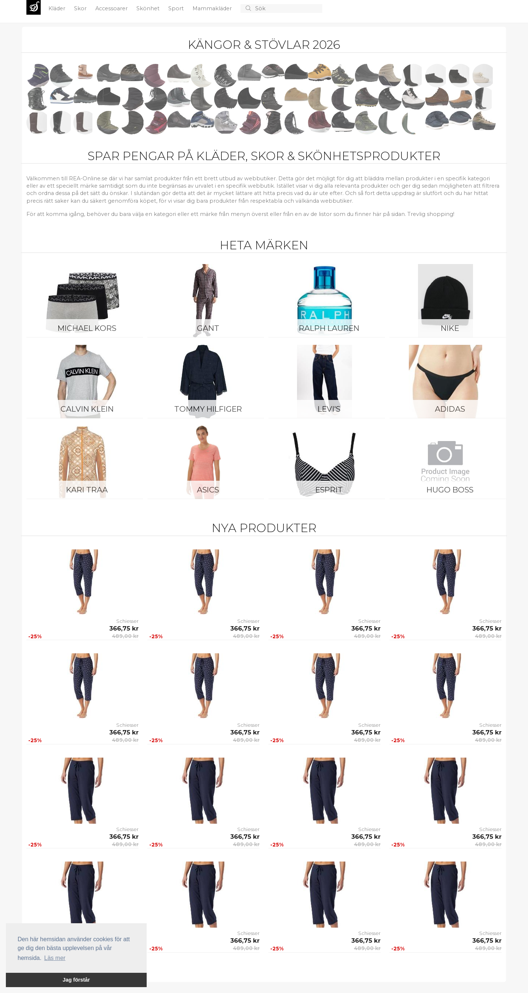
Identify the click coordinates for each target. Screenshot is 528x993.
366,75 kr (124, 628)
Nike (450, 328)
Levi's (329, 409)
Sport (176, 8)
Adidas (450, 409)
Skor (81, 8)
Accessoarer (112, 8)
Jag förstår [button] (76, 980)
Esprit (329, 489)
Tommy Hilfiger (208, 409)
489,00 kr (125, 636)
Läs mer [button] (55, 958)
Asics (208, 489)
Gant (208, 328)
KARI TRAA (87, 489)
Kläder (57, 8)
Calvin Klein (87, 409)
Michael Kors (87, 328)
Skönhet (148, 8)
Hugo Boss (449, 489)
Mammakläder (212, 8)
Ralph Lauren (329, 328)
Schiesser (127, 621)
